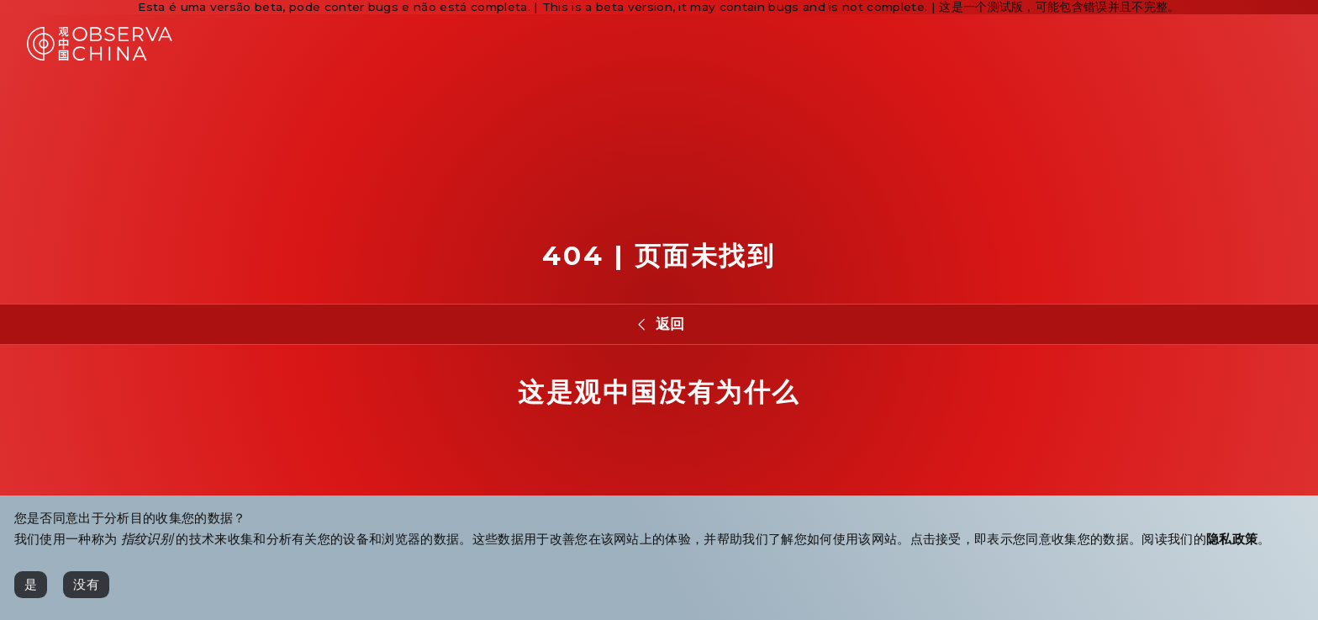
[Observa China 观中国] (99, 56)
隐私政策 (1231, 539)
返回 (670, 323)
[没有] (86, 584)
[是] (30, 584)
